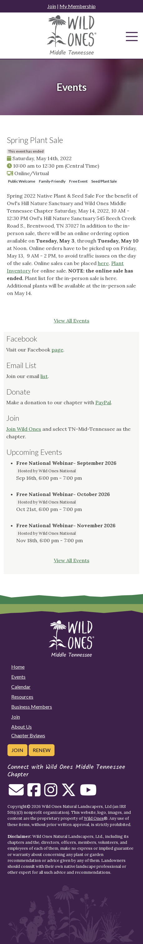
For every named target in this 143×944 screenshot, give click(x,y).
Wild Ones (94, 818)
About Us (21, 727)
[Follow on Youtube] (88, 793)
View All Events (71, 320)
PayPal (103, 402)
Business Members (31, 707)
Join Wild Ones (23, 429)
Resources (22, 697)
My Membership (78, 6)
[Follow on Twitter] (68, 793)
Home (18, 667)
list (44, 376)
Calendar (21, 687)
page (57, 350)
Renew (41, 750)
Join (51, 6)
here (103, 263)
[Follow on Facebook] (34, 793)
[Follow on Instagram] (51, 793)
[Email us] (16, 793)
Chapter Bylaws (28, 735)
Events (18, 677)
